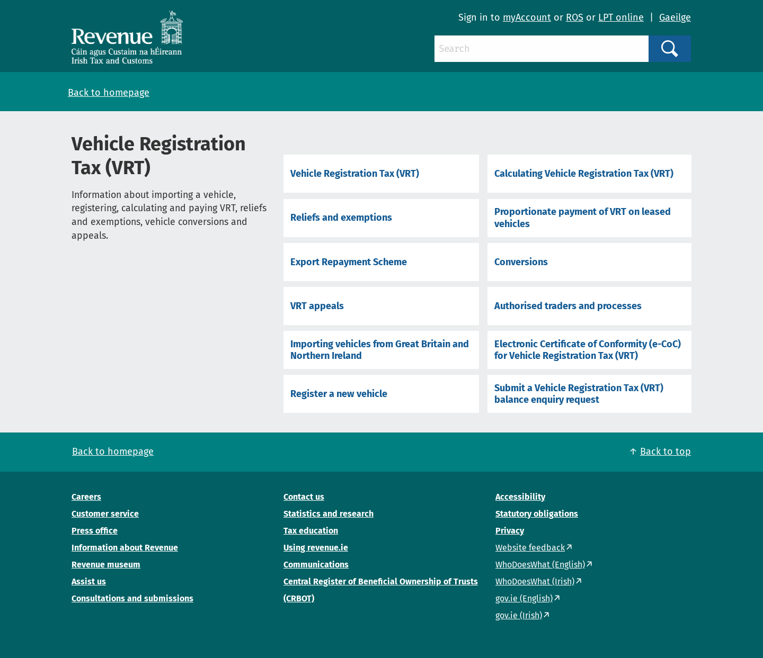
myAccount (527, 17)
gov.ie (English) (524, 598)
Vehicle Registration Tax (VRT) (354, 173)
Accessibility (520, 497)
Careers (86, 497)
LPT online (621, 17)
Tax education (310, 531)
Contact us (303, 497)
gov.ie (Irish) (518, 615)
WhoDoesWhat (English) (540, 565)
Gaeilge (675, 17)
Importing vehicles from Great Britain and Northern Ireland (379, 350)
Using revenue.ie (315, 548)
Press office (95, 531)
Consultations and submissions (132, 598)
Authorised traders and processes (568, 306)
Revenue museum (106, 565)
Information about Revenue (125, 548)
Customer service (105, 514)
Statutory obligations (536, 514)
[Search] (541, 48)
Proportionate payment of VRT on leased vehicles (582, 217)
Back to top (665, 451)
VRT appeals (317, 306)
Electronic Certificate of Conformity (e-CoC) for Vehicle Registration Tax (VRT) (587, 350)
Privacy (509, 531)
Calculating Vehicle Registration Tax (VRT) (583, 173)
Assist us (89, 581)
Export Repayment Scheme (348, 262)
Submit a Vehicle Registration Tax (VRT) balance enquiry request (578, 393)
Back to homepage (108, 92)
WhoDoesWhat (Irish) (534, 581)
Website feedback (530, 548)
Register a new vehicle (338, 394)
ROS (574, 17)
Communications (316, 565)
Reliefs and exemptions (341, 217)
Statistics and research (328, 514)
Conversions (521, 262)
